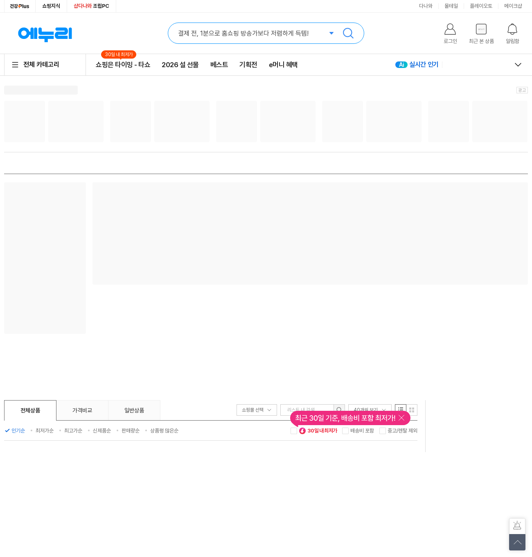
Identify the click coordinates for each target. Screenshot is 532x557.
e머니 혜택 (283, 65)
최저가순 (45, 431)
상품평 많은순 (164, 431)
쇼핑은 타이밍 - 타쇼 (123, 64)
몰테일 (451, 6)
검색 (348, 33)
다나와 (426, 6)
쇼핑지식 (51, 6)
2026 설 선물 (180, 65)
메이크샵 (513, 6)
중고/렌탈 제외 (402, 431)
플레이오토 (481, 6)
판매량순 (131, 431)
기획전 (248, 65)
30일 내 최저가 (318, 431)
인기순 (18, 431)
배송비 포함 (362, 431)
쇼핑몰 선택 (257, 410)
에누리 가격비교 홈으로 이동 (45, 33)
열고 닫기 (518, 65)
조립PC (91, 6)
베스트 (219, 65)
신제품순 (102, 431)
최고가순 (73, 431)
